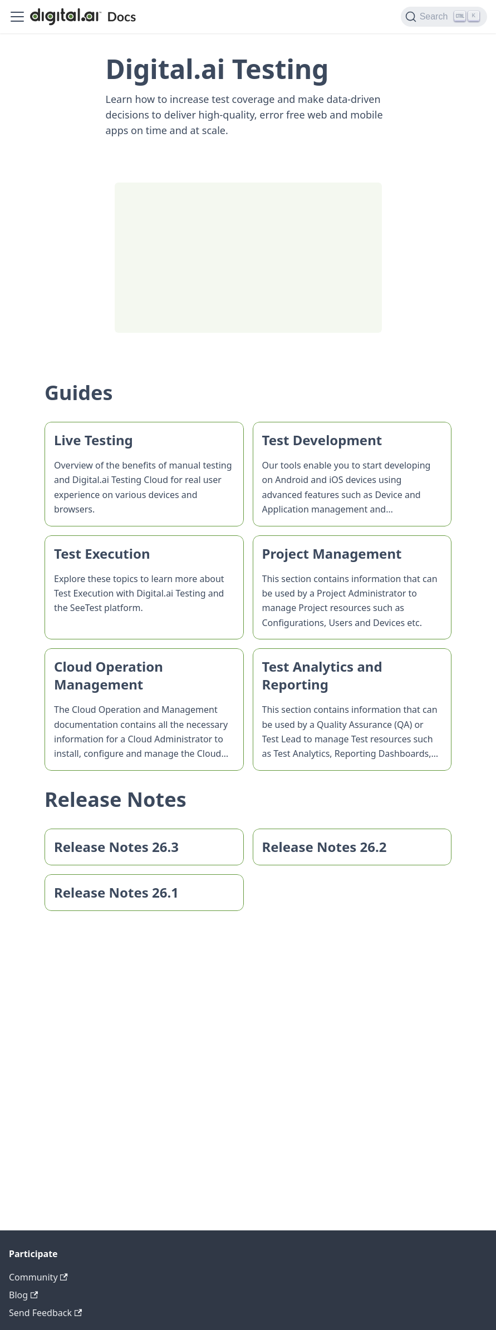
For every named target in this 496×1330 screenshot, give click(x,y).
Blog (23, 1295)
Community (38, 1277)
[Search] (444, 17)
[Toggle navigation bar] (17, 16)
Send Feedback (45, 1313)
